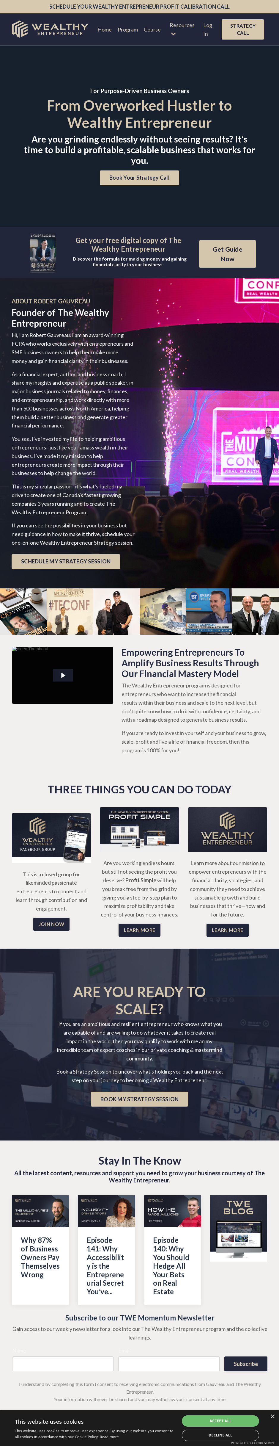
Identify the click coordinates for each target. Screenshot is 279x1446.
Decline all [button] (220, 1435)
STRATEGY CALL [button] (243, 29)
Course (152, 29)
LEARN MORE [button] (139, 930)
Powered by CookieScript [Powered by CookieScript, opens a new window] (253, 1443)
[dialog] (139, 1428)
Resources (182, 29)
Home (104, 29)
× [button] (272, 1416)
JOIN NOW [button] (51, 924)
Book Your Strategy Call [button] (139, 177)
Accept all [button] (220, 1420)
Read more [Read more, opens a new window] (109, 1436)
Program (128, 29)
